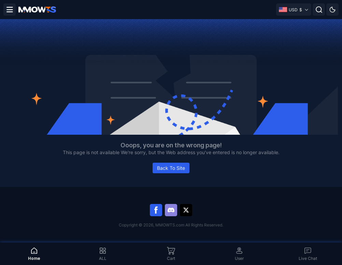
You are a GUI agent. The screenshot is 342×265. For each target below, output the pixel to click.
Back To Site (171, 168)
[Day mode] (332, 9)
